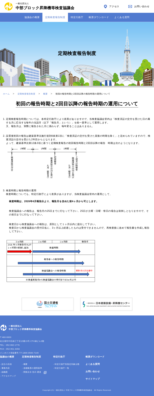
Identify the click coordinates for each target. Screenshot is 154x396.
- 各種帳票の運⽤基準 (32, 368)
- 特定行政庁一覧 (61, 368)
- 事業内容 (5, 368)
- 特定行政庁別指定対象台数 (66, 364)
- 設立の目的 (6, 364)
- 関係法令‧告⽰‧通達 (31, 372)
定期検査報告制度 (55, 17)
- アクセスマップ (8, 376)
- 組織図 (4, 372)
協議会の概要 (32, 17)
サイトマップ (93, 378)
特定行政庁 (59, 356)
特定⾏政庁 (77, 17)
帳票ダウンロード (99, 17)
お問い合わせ (93, 371)
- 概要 (25, 364)
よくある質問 (121, 17)
